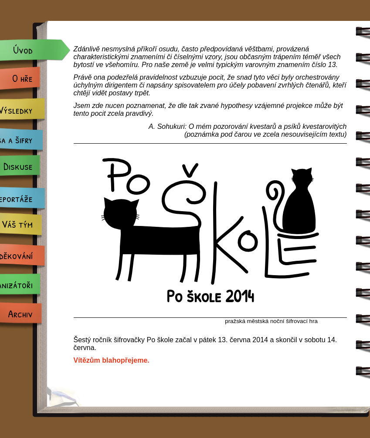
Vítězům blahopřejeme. (111, 360)
